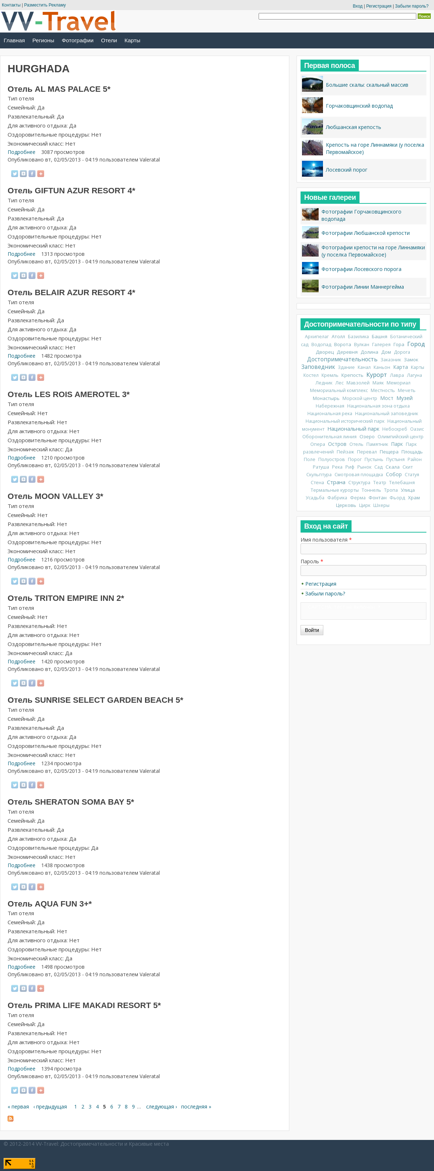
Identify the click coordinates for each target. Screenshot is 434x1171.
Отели (109, 40)
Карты (132, 40)
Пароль (312, 561)
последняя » (196, 1106)
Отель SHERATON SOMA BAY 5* (71, 801)
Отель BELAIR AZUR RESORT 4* (71, 292)
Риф (349, 467)
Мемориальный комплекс (339, 390)
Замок (411, 359)
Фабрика (337, 498)
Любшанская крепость (353, 127)
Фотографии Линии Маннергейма (363, 286)
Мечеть (407, 390)
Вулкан (361, 344)
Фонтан (378, 497)
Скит (408, 467)
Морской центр (359, 398)
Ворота (342, 344)
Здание (346, 367)
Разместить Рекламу (45, 5)
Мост (386, 398)
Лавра (397, 375)
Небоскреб (394, 429)
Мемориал (398, 383)
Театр (379, 482)
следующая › (161, 1106)
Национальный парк (353, 428)
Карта (400, 366)
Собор (394, 474)
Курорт (376, 375)
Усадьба (315, 498)
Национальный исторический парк (345, 421)
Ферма (358, 498)
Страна (336, 482)
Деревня (347, 352)
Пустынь (374, 459)
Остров (337, 443)
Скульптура (319, 475)
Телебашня (402, 482)
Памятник (377, 444)
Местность (383, 390)
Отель (356, 444)
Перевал (367, 452)
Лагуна (414, 375)
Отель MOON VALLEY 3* (55, 496)
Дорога (402, 352)
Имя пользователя (326, 539)
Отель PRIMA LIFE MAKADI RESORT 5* (84, 1005)
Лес (339, 383)
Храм (414, 497)
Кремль (330, 375)
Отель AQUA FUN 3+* (50, 903)
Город (416, 344)
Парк (397, 443)
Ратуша (321, 467)
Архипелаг (317, 336)
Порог (355, 459)
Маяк (378, 383)
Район (415, 459)
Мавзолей (358, 383)
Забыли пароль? (412, 6)
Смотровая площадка (359, 475)
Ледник (323, 383)
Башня (379, 336)
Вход (357, 6)
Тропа (391, 490)
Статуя (412, 475)
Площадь (412, 451)
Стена (317, 482)
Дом (386, 352)
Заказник (390, 360)
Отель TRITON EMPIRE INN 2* (66, 598)
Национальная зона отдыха (378, 406)
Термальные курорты (335, 490)
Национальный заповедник (386, 413)
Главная (14, 40)
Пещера (389, 451)
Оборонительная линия (329, 437)
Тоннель (371, 490)
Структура (359, 482)
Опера (317, 444)
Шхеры (381, 505)
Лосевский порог (346, 169)
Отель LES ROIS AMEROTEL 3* (69, 394)
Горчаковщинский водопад (359, 105)
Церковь (346, 505)
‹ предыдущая (50, 1106)
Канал (364, 367)
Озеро (367, 436)
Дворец (325, 352)
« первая (18, 1106)
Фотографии (78, 40)
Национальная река (329, 413)
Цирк (364, 505)
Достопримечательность (342, 359)
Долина (369, 352)
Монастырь (326, 398)
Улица (408, 490)
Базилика (358, 336)
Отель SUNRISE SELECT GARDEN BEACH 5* (95, 700)
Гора (398, 344)
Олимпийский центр (401, 437)
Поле (309, 459)
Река (337, 467)
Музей (404, 397)
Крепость (352, 375)
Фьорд (397, 498)
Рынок (364, 467)
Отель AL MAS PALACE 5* (59, 89)
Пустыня (395, 459)
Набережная (330, 406)
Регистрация (378, 6)
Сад (378, 467)
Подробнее (21, 151)
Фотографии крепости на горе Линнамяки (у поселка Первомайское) (373, 251)
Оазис (417, 429)
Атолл (338, 336)
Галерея (381, 344)
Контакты (11, 5)
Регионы (43, 40)
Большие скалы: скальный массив (367, 84)
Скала (393, 467)
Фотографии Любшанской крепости (366, 232)
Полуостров (331, 459)
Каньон (382, 367)
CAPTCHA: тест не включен (341, 606)
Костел (311, 375)
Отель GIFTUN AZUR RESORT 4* (71, 190)
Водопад (321, 344)
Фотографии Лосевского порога (361, 269)
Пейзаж (345, 452)
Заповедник (318, 367)
